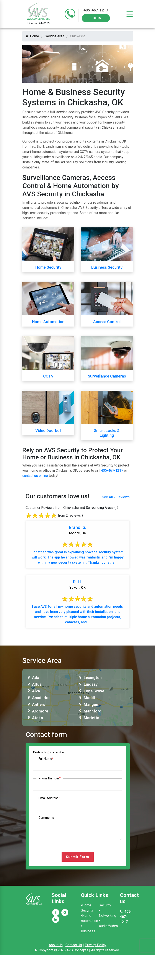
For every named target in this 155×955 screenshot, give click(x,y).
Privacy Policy (95, 945)
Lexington (93, 677)
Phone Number (50, 778)
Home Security (48, 267)
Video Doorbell (48, 430)
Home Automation (48, 321)
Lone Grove (94, 691)
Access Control (107, 321)
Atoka (37, 717)
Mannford (92, 711)
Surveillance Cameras (107, 376)
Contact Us (73, 945)
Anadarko (41, 697)
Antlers (38, 704)
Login (96, 18)
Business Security (106, 267)
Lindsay (91, 684)
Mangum (92, 704)
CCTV (48, 376)
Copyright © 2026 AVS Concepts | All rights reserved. (79, 950)
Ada (35, 677)
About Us (56, 945)
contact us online (35, 476)
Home (32, 36)
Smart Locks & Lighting (107, 433)
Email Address (49, 798)
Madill (89, 697)
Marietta (91, 717)
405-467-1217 (95, 10)
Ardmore (40, 711)
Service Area (54, 36)
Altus (36, 684)
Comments (46, 817)
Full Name (46, 758)
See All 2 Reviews (116, 497)
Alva (36, 691)
